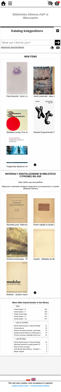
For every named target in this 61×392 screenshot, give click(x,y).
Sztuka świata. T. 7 (20, 312)
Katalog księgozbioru (27, 31)
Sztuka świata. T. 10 (20, 319)
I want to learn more (20, 386)
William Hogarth (19, 351)
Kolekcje (20, 47)
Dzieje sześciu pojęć (20, 314)
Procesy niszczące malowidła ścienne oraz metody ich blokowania (35, 335)
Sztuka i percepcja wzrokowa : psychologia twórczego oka (32, 330)
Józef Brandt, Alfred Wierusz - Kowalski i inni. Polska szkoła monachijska (37, 349)
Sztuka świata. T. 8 (20, 309)
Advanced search (8, 47)
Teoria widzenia (19, 328)
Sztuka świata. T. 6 (20, 316)
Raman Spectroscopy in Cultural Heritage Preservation (31, 326)
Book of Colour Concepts (22, 347)
